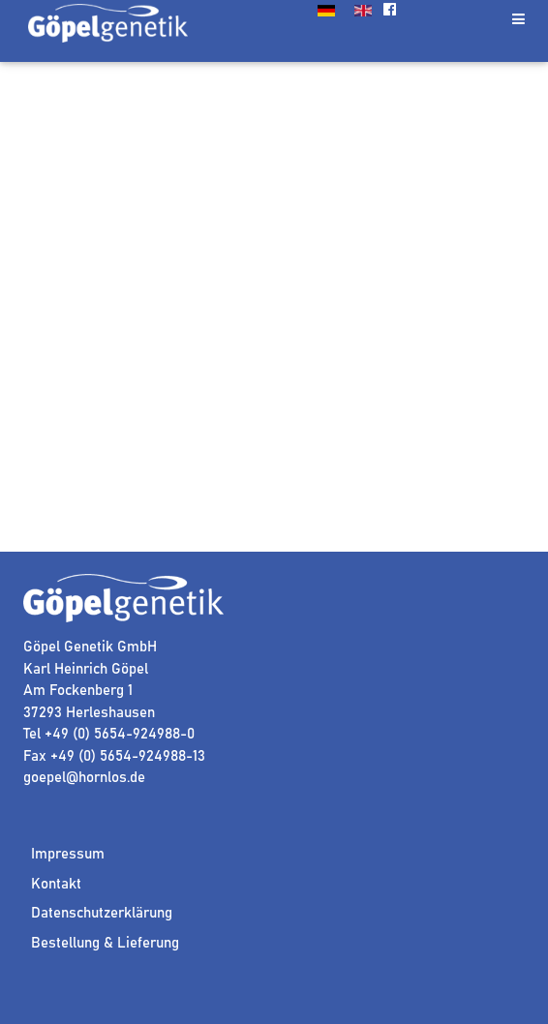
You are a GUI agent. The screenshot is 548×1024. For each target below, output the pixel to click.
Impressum (68, 854)
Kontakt (56, 884)
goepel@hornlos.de (84, 777)
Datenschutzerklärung (101, 913)
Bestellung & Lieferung (105, 943)
